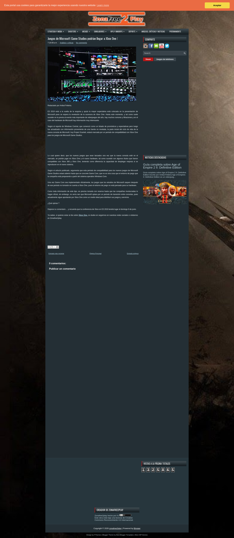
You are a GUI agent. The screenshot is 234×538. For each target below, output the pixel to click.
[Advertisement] (102, 146)
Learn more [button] (103, 5)
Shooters (74, 30)
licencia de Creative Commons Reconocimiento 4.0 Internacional (114, 519)
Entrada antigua (132, 253)
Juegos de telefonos (165, 59)
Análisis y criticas (66, 43)
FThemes (97, 535)
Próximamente (175, 31)
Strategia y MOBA (57, 30)
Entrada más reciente (56, 253)
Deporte (134, 30)
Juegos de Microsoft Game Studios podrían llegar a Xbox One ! (83, 38)
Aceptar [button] (217, 5)
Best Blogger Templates (125, 535)
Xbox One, (83, 215)
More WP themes (141, 535)
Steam (148, 59)
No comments (81, 43)
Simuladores (101, 30)
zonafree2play (115, 528)
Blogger (137, 528)
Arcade (87, 30)
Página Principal (95, 253)
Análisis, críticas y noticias (153, 31)
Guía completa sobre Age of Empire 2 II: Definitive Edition (162, 166)
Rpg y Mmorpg (118, 30)
